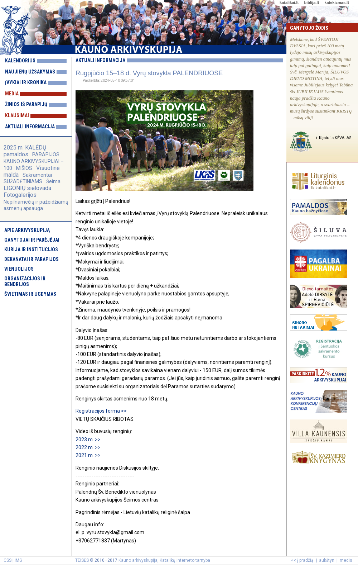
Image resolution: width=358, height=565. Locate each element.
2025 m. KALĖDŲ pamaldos (25, 151)
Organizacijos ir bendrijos (24, 281)
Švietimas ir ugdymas (30, 294)
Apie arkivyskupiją (27, 230)
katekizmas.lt (336, 2)
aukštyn (326, 560)
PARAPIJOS (45, 154)
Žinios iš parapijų (26, 104)
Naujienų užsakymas (30, 72)
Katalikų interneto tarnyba (185, 560)
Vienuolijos (19, 269)
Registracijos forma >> (102, 411)
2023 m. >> (88, 439)
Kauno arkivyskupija (138, 560)
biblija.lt (311, 2)
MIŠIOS (24, 168)
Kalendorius (20, 60)
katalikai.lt (289, 2)
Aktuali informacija (30, 126)
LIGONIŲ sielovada (27, 188)
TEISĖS (82, 560)
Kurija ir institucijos (31, 249)
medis (346, 560)
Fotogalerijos (20, 194)
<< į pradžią (302, 560)
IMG (18, 560)
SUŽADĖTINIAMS (23, 181)
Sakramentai (37, 175)
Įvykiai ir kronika (26, 82)
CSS (7, 560)
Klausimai (17, 115)
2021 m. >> (88, 455)
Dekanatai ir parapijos (31, 259)
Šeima (53, 181)
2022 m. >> (89, 447)
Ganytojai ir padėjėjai (31, 240)
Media (12, 93)
